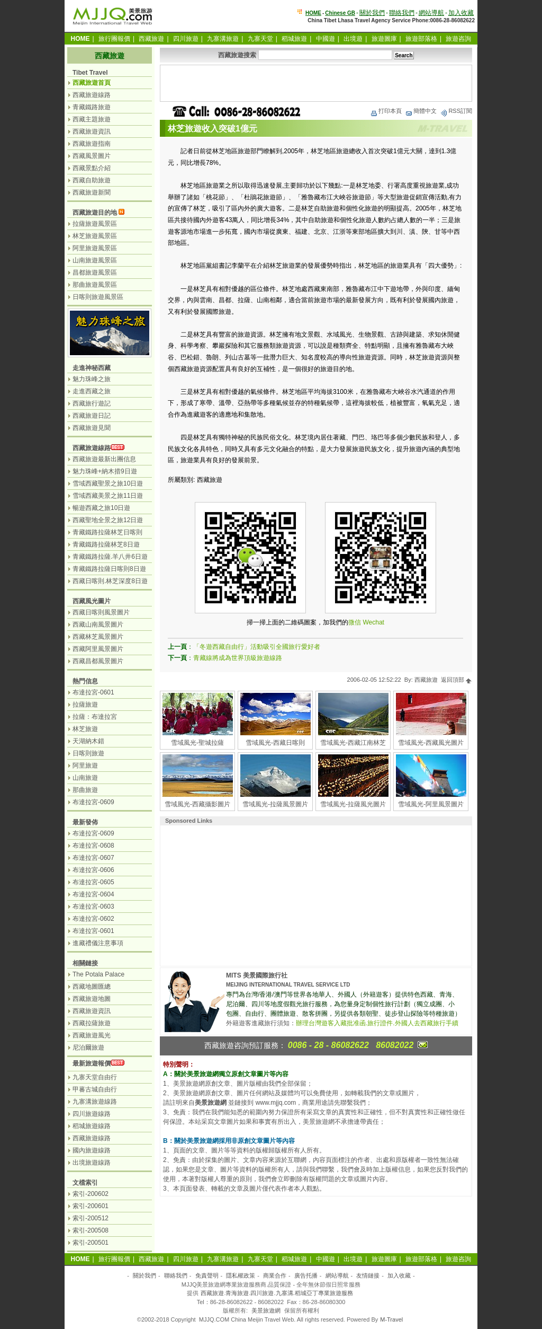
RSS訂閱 (456, 111)
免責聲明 (207, 1275)
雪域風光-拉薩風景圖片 (275, 804)
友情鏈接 (368, 1275)
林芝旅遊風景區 (95, 236)
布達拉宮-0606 (93, 870)
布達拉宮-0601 (93, 692)
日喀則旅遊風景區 (98, 297)
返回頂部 (456, 679)
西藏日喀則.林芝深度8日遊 (110, 581)
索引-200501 (91, 1242)
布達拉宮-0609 (93, 802)
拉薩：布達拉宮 (95, 716)
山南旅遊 (85, 777)
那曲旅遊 (85, 790)
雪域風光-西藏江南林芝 (353, 742)
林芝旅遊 (85, 729)
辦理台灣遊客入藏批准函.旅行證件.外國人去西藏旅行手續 (377, 1023)
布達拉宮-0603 (93, 906)
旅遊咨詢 (458, 38)
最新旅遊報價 (92, 1063)
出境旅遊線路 (92, 1162)
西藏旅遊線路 (92, 95)
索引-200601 (91, 1206)
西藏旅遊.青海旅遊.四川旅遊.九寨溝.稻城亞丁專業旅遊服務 (277, 1293)
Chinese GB (340, 13)
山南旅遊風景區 (95, 260)
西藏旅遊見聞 (92, 428)
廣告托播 (306, 1275)
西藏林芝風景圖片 (98, 636)
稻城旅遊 (294, 38)
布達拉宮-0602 (93, 918)
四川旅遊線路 (92, 1113)
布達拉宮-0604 (93, 894)
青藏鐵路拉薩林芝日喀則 (107, 532)
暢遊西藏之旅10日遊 (101, 508)
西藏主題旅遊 (92, 119)
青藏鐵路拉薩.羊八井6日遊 (110, 556)
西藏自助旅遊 (92, 180)
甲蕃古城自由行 (95, 1089)
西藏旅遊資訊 (92, 131)
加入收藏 (461, 12)
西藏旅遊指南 (92, 143)
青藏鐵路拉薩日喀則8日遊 (109, 569)
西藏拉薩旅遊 (92, 1023)
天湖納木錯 (88, 741)
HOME (313, 13)
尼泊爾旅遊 (88, 1047)
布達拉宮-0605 (93, 882)
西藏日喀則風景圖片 (101, 612)
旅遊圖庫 (384, 38)
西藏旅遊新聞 (92, 192)
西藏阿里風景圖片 (98, 649)
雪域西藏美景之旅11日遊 (108, 495)
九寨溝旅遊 (223, 38)
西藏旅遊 (151, 38)
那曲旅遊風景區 (95, 284)
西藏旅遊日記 (92, 415)
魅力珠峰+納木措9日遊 (105, 471)
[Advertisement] (316, 83)
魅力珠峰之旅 (92, 379)
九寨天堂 (260, 38)
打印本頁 (386, 111)
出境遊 (353, 38)
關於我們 (372, 12)
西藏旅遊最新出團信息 (104, 459)
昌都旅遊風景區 (95, 272)
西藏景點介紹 (92, 168)
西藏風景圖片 (92, 156)
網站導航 (431, 12)
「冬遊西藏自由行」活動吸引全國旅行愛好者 (256, 646)
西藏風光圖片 (92, 601)
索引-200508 (91, 1230)
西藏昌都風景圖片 (98, 661)
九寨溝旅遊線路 (95, 1101)
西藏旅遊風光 (92, 1035)
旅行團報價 (114, 38)
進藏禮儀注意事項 (98, 943)
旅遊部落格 (421, 38)
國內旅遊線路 (92, 1150)
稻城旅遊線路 (92, 1126)
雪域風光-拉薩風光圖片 (353, 804)
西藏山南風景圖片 (98, 624)
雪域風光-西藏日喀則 (275, 742)
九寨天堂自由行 (95, 1077)
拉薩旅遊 (85, 704)
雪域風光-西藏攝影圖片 (197, 804)
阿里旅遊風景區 (95, 248)
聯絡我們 (401, 12)
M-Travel (391, 1319)
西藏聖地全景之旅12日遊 (108, 520)
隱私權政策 (240, 1275)
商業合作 (274, 1275)
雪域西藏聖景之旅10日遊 (108, 483)
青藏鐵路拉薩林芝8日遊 (106, 544)
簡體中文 (421, 111)
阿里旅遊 (85, 765)
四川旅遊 (185, 38)
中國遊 (325, 38)
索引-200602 (91, 1194)
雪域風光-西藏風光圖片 (431, 742)
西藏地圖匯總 (92, 986)
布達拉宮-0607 (93, 857)
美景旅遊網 (266, 1310)
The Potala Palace (98, 974)
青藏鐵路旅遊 (92, 107)
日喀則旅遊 (88, 753)
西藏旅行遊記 (92, 403)
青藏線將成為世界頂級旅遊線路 (237, 658)
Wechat (373, 622)
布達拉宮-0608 (93, 845)
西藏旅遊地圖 (92, 998)
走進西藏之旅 (92, 391)
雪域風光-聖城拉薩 (197, 742)
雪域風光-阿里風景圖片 (431, 804)
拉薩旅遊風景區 (95, 223)
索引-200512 (91, 1218)
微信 (354, 622)
